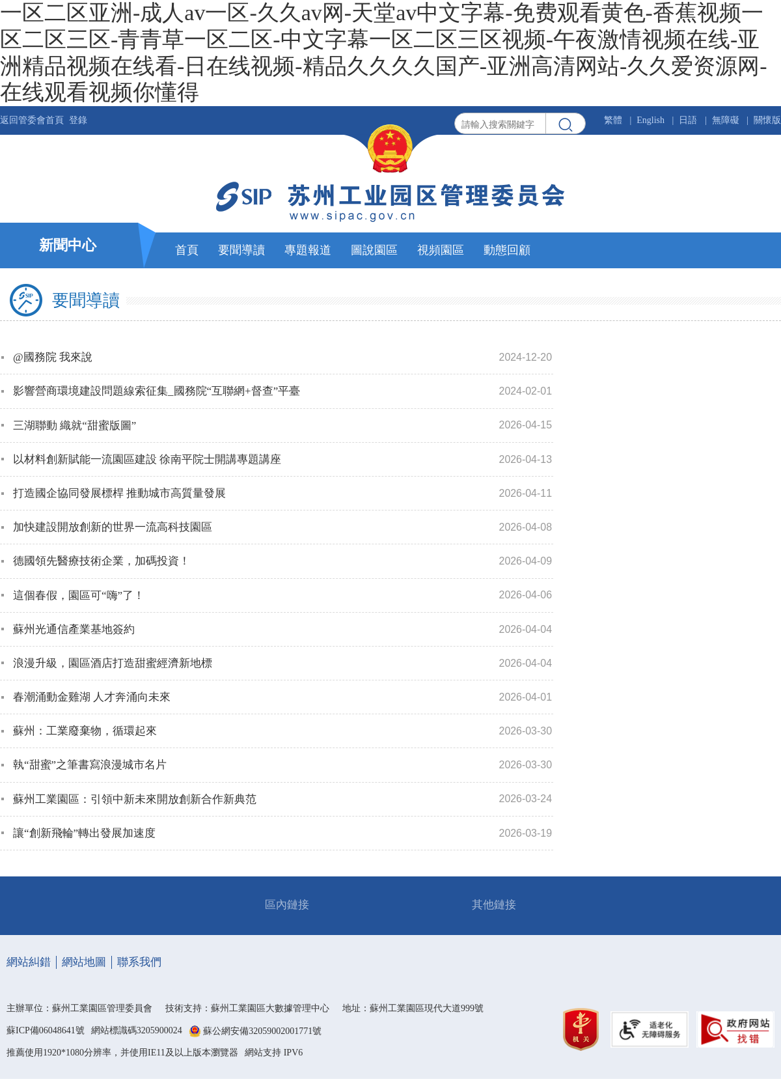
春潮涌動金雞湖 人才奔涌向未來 (92, 697)
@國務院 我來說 (52, 357)
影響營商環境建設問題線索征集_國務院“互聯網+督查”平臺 (156, 391)
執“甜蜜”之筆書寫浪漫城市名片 (90, 765)
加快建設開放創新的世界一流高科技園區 (112, 527)
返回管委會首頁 (32, 120)
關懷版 (767, 120)
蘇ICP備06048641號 (46, 1030)
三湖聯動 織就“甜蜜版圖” (74, 425)
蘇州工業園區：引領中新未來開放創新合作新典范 (134, 799)
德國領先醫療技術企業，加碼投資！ (101, 561)
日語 (688, 120)
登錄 (78, 120)
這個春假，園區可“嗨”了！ (78, 595)
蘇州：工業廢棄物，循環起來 (85, 731)
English (651, 120)
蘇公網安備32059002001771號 (262, 1031)
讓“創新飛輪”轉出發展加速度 (84, 833)
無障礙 (725, 120)
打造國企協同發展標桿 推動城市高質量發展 (119, 493)
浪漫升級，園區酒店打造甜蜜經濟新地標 (112, 663)
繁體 (613, 120)
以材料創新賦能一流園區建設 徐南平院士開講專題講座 (147, 459)
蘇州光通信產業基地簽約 (74, 629)
